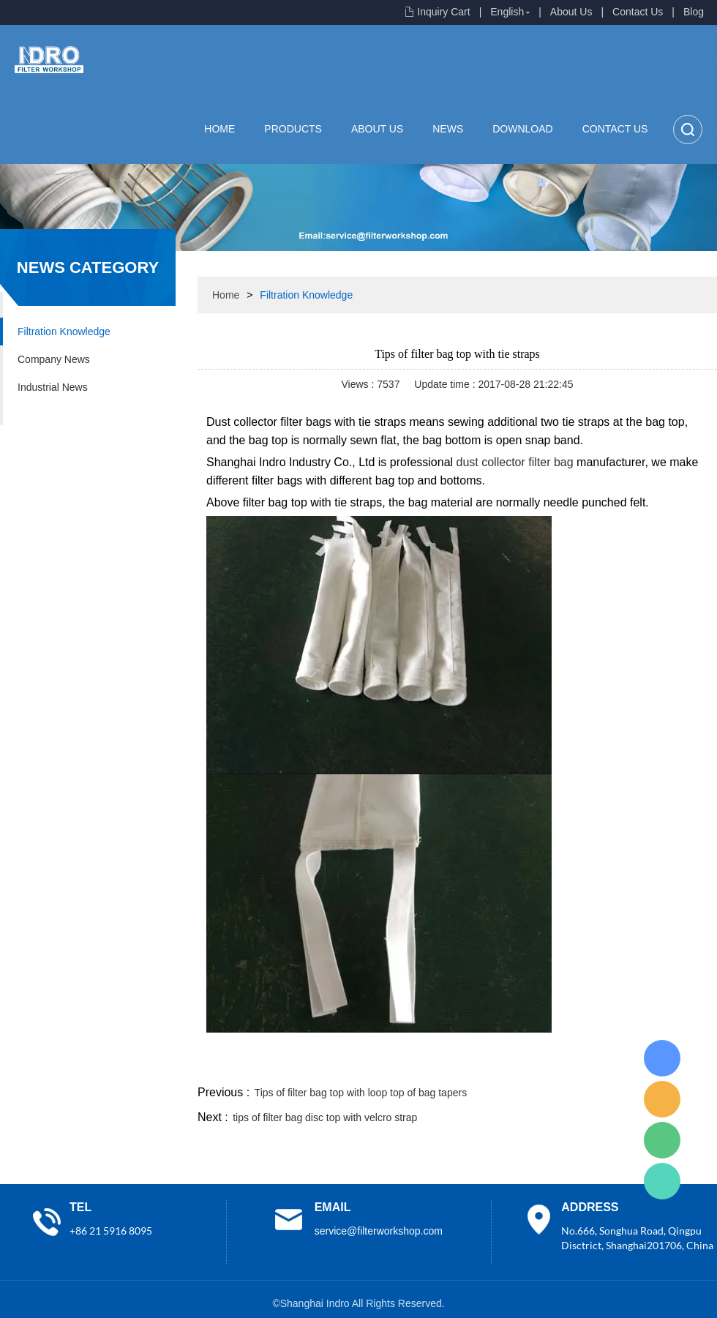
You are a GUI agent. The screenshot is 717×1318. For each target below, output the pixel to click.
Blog (693, 12)
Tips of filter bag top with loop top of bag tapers (361, 1092)
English (507, 12)
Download (522, 129)
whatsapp (573, 1065)
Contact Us (637, 12)
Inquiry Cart (443, 12)
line (495, 1065)
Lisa (662, 1058)
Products (293, 129)
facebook (455, 1065)
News (447, 129)
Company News (54, 359)
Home (219, 129)
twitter (533, 1065)
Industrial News (53, 387)
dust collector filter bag (515, 462)
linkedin (691, 1065)
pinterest (612, 1065)
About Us (571, 12)
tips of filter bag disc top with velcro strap (325, 1117)
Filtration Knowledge (64, 331)
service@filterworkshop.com (379, 1231)
